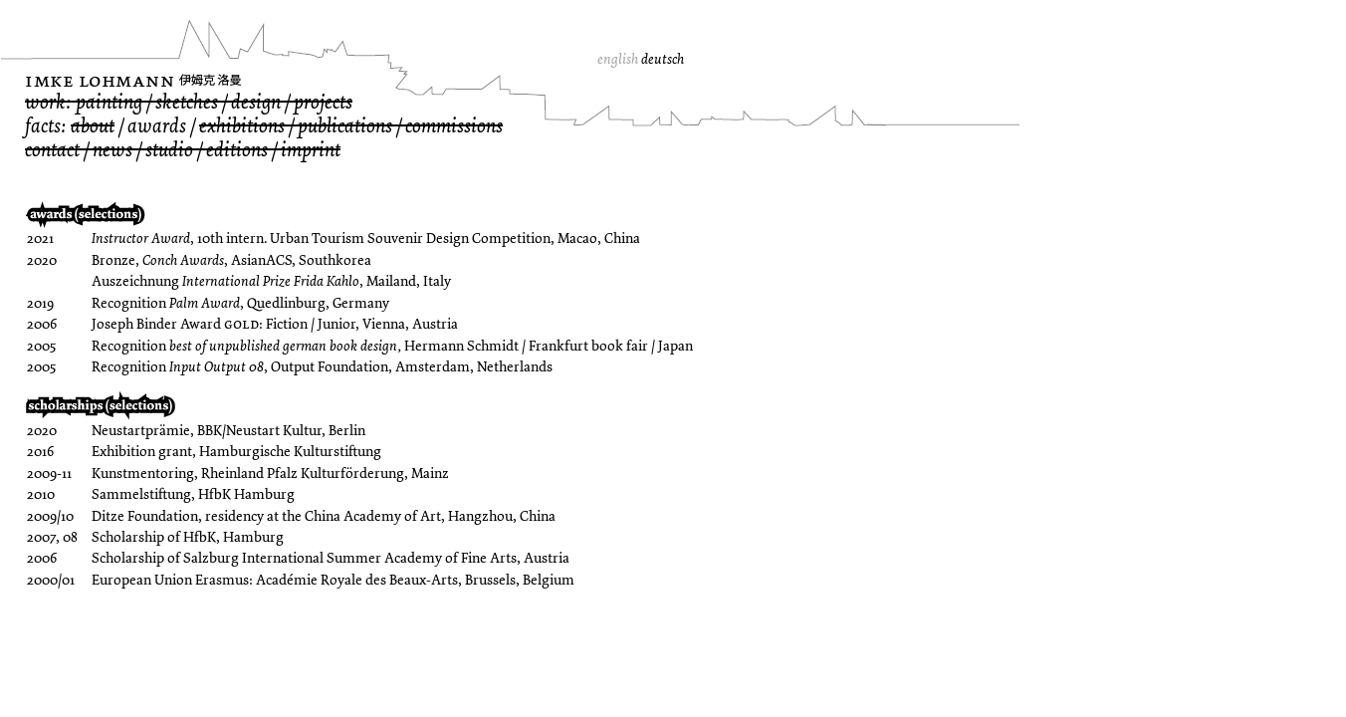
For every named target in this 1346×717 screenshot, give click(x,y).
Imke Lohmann (99, 80)
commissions (454, 126)
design (256, 102)
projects (323, 102)
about (92, 126)
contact (52, 149)
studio (169, 149)
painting (109, 102)
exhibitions (242, 126)
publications (345, 126)
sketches (186, 102)
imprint (310, 149)
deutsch (662, 59)
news (112, 149)
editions (237, 149)
